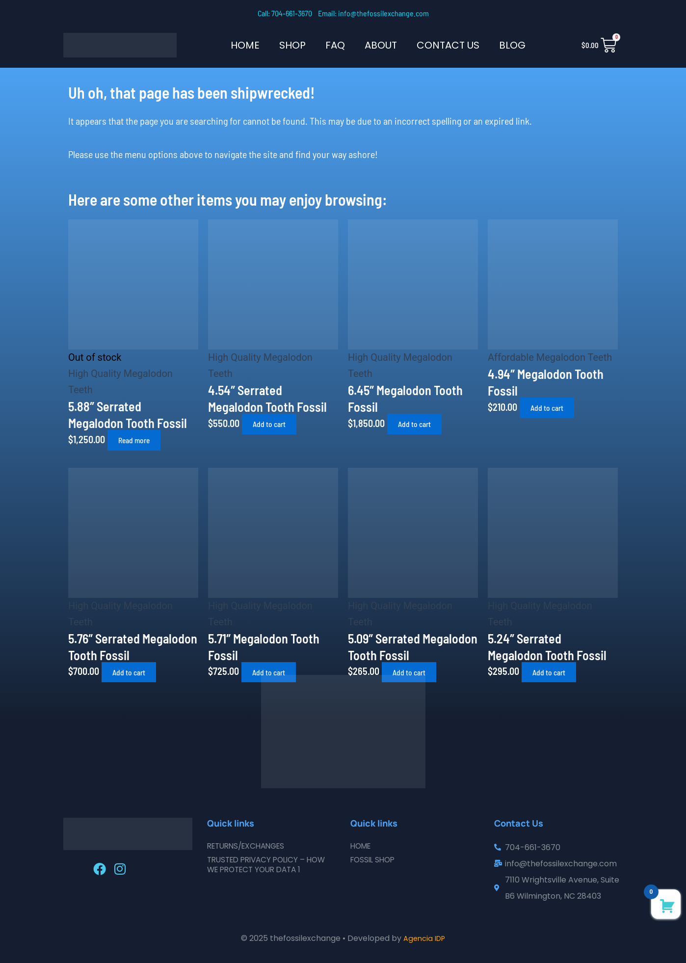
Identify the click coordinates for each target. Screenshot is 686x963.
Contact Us (448, 45)
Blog (512, 45)
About (381, 45)
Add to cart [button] (274, 423)
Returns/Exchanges (249, 846)
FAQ (335, 45)
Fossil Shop (374, 859)
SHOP (292, 45)
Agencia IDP (424, 938)
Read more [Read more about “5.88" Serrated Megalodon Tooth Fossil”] (139, 440)
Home (245, 45)
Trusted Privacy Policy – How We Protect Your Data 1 (270, 864)
